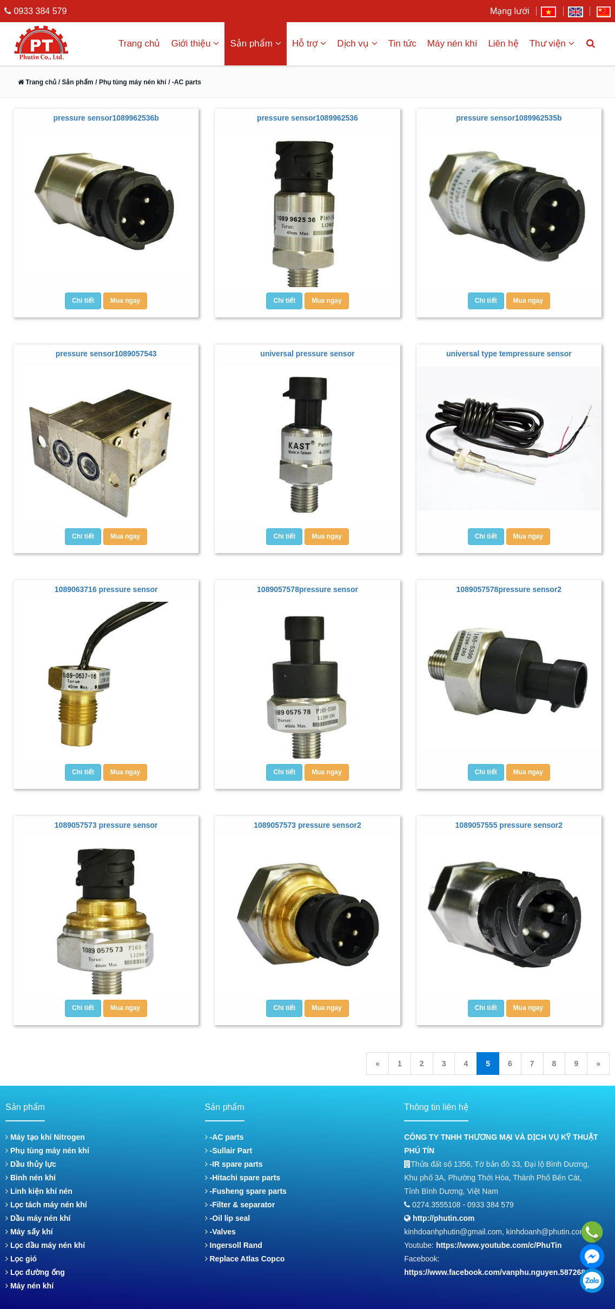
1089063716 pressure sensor (106, 589)
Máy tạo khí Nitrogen (45, 1137)
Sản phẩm (255, 43)
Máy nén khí (452, 43)
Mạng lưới (510, 11)
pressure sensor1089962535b (508, 118)
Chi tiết (83, 300)
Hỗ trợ (309, 43)
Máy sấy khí (29, 1231)
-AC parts (224, 1137)
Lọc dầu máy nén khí (45, 1245)
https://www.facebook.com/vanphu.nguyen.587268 (494, 1272)
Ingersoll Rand (233, 1245)
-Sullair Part (228, 1150)
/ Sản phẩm (74, 82)
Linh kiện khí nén (38, 1191)
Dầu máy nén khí (37, 1218)
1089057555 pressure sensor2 (509, 825)
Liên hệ (503, 43)
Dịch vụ (357, 43)
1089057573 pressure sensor (106, 825)
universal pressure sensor (307, 353)
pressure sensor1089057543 (106, 353)
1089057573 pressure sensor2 (307, 825)
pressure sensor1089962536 (307, 118)
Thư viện (552, 43)
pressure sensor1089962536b (105, 118)
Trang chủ (139, 43)
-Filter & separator (240, 1204)
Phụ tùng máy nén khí (47, 1150)
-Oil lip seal (227, 1218)
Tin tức (402, 43)
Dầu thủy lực (30, 1164)
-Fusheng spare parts (246, 1191)
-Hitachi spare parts (243, 1177)
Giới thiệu (195, 43)
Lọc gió (21, 1258)
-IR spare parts (234, 1164)
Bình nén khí (30, 1177)
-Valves (220, 1231)
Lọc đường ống (35, 1272)
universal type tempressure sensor (509, 353)
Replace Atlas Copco (245, 1258)
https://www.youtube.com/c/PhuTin (499, 1245)
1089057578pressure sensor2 (509, 589)
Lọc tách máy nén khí (46, 1204)
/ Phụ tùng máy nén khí (130, 82)
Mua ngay (125, 300)
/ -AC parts (184, 82)
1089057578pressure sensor (307, 589)
